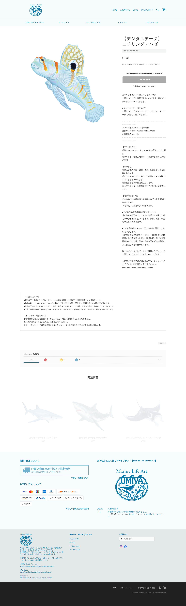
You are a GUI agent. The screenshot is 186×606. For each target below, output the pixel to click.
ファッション (63, 22)
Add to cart (144, 80)
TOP (114, 588)
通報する (162, 343)
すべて (31, 360)
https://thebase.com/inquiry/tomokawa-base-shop (37, 566)
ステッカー (122, 22)
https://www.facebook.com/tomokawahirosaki (35, 572)
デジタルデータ (151, 22)
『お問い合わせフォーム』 (118, 514)
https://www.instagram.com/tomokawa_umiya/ (35, 578)
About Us (125, 10)
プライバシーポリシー (127, 588)
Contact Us (75, 550)
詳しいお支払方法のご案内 (78, 509)
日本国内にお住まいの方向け (144, 86)
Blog (135, 10)
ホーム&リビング (93, 22)
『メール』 (140, 514)
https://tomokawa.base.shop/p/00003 (137, 267)
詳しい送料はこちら (81, 478)
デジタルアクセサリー (34, 22)
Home (114, 10)
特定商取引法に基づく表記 (146, 588)
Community (147, 10)
